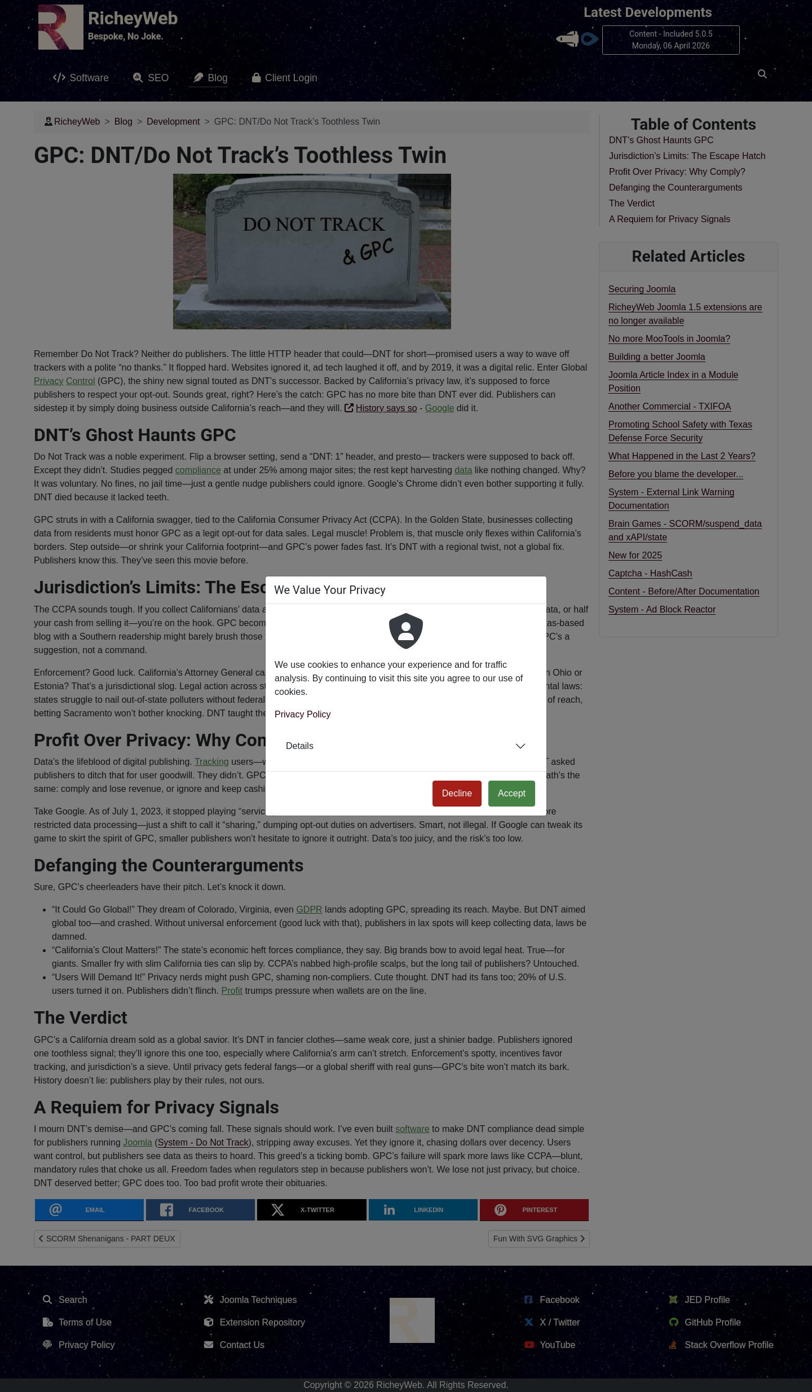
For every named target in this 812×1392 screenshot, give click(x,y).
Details (300, 746)
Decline (457, 793)
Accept (512, 793)
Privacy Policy (303, 714)
